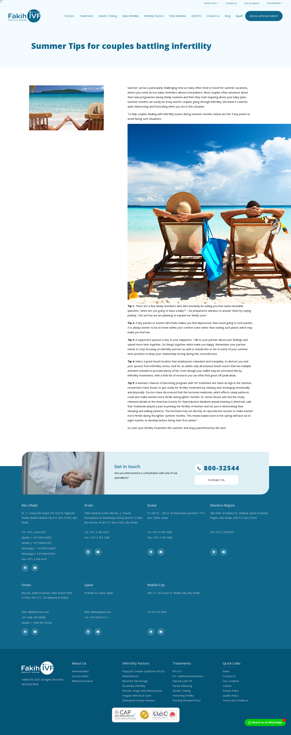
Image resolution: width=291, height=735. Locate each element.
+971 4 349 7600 (162, 532)
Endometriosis (130, 676)
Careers (227, 686)
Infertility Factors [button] (154, 16)
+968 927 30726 (42, 622)
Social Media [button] (273, 3)
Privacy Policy (231, 690)
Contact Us (231, 3)
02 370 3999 (159, 612)
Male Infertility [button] (130, 16)
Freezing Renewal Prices (186, 700)
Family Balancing (182, 686)
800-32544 (217, 468)
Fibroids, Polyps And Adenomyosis (142, 690)
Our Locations (251, 3)
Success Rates (80, 676)
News (226, 671)
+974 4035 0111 (98, 617)
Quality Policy (230, 695)
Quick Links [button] (210, 3)
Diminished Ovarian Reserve (138, 700)
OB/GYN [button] (196, 16)
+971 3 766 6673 (99, 532)
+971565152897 (42, 537)
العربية (239, 15)
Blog (227, 16)
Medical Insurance (82, 681)
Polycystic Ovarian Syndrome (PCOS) (143, 671)
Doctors (69, 16)
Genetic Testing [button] (108, 16)
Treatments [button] (86, 16)
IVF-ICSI (176, 671)
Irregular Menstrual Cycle (136, 695)
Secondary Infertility (133, 686)
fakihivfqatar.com (101, 612)
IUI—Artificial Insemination (187, 676)
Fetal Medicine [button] (177, 16)
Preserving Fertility (183, 695)
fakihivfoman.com (38, 612)
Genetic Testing (181, 690)
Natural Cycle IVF (182, 681)
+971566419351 (42, 543)
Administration (80, 671)
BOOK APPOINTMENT (264, 16)
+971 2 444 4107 (36, 532)
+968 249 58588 (35, 617)
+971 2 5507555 (224, 532)
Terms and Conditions (235, 700)
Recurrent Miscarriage (135, 681)
